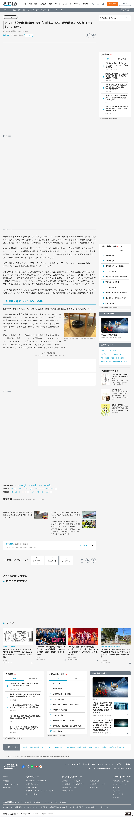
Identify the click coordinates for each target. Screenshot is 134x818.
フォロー (28, 35)
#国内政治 (116, 362)
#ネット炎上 (19, 485)
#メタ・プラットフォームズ (40, 492)
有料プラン (116, 787)
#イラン (124, 362)
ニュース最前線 (110, 271)
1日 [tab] (108, 251)
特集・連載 (33, 4)
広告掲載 (63, 802)
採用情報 (37, 802)
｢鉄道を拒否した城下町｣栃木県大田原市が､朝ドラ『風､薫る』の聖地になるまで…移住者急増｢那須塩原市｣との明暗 (115, 653)
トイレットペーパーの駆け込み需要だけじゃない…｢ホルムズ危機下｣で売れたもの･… (116, 108)
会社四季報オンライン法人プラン (73, 784)
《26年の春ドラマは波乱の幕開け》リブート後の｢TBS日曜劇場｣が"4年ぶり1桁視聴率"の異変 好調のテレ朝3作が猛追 (50, 650)
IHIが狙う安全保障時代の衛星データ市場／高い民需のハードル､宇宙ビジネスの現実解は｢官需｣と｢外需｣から (102, 707)
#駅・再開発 (105, 358)
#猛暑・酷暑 (115, 358)
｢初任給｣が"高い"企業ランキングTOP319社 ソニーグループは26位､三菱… (116, 65)
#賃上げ (108, 362)
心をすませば (116, 390)
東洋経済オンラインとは (108, 18)
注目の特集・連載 (108, 314)
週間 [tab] (121, 251)
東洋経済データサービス (70, 787)
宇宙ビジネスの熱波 (112, 282)
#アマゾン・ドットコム (18, 492)
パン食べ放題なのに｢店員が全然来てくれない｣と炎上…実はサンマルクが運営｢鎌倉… (116, 87)
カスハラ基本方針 (91, 807)
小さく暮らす (110, 303)
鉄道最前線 (7, 787)
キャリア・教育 (33, 10)
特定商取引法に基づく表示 (58, 807)
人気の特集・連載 (109, 246)
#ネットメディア (24, 489)
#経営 (103, 350)
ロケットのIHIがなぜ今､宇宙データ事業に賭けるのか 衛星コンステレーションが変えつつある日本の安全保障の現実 (103, 725)
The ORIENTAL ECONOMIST (36, 781)
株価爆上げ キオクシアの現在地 (116, 293)
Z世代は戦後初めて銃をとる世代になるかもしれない (120, 376)
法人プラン (116, 791)
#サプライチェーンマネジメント (112, 354)
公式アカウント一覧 (50, 802)
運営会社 (28, 802)
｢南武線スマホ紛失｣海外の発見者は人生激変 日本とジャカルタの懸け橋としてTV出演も (18, 514)
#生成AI (31, 485)
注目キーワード (107, 345)
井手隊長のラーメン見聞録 (114, 266)
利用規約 (116, 797)
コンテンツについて (119, 784)
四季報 (76, 4)
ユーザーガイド (118, 794)
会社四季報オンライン (33, 784)
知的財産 (44, 807)
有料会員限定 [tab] (122, 59)
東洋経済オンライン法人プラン (72, 781)
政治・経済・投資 (19, 10)
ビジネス (7, 10)
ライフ (43, 10)
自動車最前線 (110, 261)
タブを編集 (126, 10)
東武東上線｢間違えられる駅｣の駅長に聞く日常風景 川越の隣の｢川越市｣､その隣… (116, 76)
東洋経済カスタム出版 (97, 784)
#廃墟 (122, 358)
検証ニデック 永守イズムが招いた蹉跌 (117, 277)
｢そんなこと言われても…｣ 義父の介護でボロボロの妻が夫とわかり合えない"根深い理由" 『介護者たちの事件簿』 (17, 653)
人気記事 (43, 4)
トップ (24, 4)
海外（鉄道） (110, 255)
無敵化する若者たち (118, 405)
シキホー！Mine (31, 794)
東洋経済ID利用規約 (76, 807)
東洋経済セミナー (68, 791)
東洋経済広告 (94, 781)
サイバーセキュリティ (10, 784)
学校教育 (6, 781)
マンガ (57, 4)
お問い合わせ (104, 807)
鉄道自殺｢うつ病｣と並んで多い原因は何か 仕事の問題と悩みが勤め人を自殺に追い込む (65, 514)
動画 (51, 4)
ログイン (125, 4)
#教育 (103, 362)
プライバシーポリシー (31, 807)
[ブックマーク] (88, 35)
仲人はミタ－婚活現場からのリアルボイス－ (117, 298)
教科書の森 (94, 787)
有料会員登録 (112, 4)
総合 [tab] (108, 59)
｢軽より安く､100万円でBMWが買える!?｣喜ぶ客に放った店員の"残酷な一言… (116, 97)
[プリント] (93, 35)
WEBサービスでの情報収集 (12, 807)
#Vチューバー (43, 485)
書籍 (84, 4)
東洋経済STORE (31, 787)
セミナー (66, 4)
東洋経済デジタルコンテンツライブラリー (40, 791)
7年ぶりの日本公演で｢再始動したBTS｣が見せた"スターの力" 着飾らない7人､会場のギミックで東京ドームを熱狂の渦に (83, 650)
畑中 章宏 (6, 35)
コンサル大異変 (110, 287)
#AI (12, 489)
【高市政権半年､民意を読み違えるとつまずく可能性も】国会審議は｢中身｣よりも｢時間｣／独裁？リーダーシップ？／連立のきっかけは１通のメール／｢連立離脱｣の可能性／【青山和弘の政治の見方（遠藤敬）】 (65, 528)
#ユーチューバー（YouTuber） (44, 489)
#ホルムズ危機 (111, 350)
